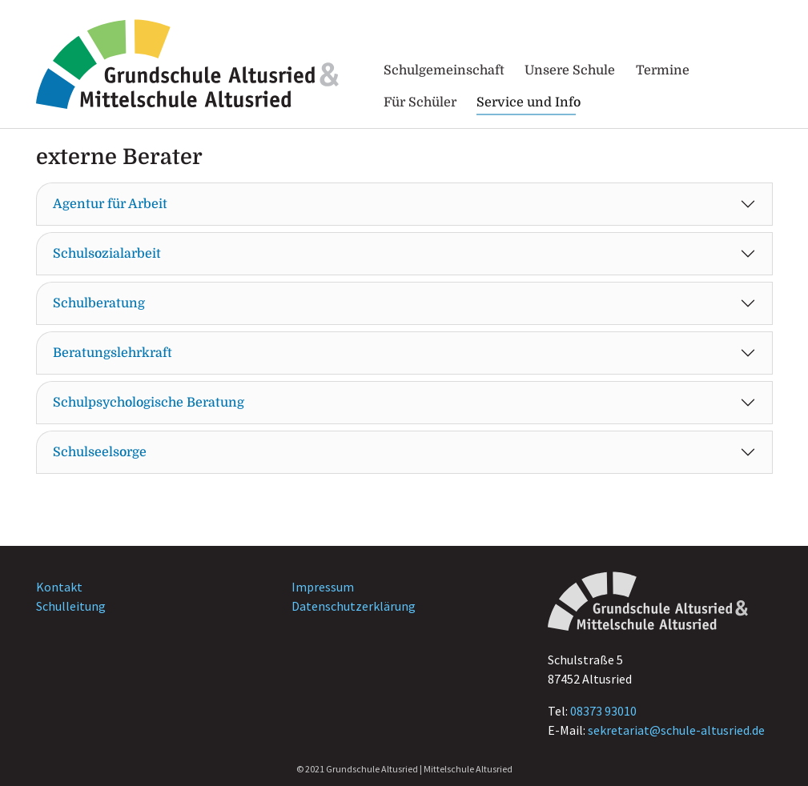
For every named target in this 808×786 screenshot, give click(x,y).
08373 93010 (603, 711)
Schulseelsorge (100, 452)
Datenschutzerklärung (353, 606)
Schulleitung (71, 606)
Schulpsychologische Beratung (148, 402)
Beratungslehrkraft (112, 353)
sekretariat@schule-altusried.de (676, 730)
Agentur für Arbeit (110, 204)
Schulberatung (99, 303)
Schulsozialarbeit (107, 254)
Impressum (322, 587)
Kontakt (59, 587)
